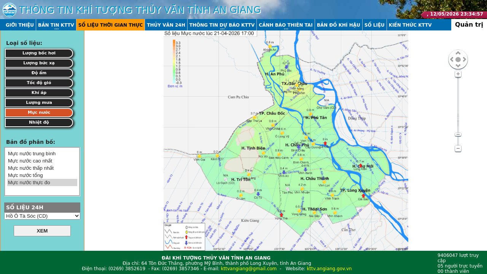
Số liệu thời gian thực (110, 25)
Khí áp (39, 92)
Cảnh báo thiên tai (285, 25)
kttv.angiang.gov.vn (329, 268)
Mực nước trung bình (42, 153)
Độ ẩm (39, 72)
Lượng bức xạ (39, 63)
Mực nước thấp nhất (42, 168)
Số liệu (374, 25)
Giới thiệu (20, 25)
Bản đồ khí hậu (338, 25)
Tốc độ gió (39, 82)
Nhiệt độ (39, 122)
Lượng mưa (39, 102)
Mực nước (39, 112)
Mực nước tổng (42, 175)
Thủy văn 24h (166, 25)
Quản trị (469, 24)
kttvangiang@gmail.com (249, 268)
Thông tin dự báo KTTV (222, 25)
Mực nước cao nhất (42, 160)
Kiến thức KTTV (410, 25)
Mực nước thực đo (42, 182)
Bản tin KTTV (56, 25)
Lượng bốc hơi (39, 53)
